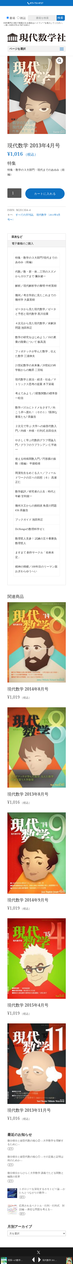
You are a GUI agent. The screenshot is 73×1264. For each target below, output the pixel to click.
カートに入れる (45, 193)
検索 (60, 17)
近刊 (10, 1149)
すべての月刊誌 (24, 215)
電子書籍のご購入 (22, 243)
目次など (16, 236)
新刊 (22, 1197)
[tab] (36, 237)
